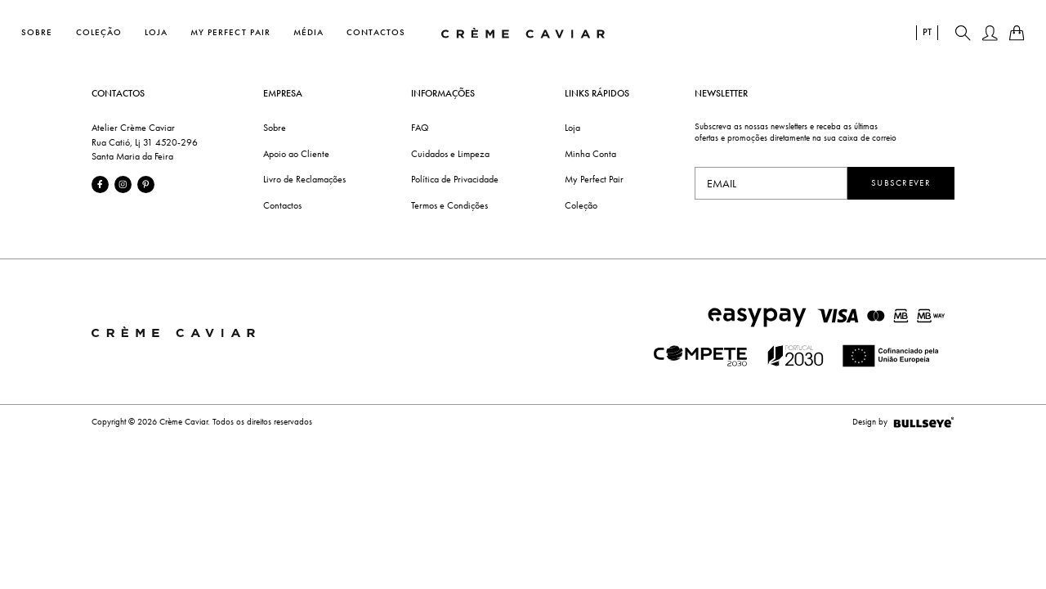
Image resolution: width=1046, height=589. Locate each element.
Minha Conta (590, 153)
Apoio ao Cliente (296, 153)
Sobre (36, 31)
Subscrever (901, 183)
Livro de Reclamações (304, 179)
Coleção (99, 31)
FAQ (420, 127)
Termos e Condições (449, 205)
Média (308, 31)
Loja (156, 31)
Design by (903, 422)
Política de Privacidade (454, 179)
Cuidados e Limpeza (450, 153)
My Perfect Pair (230, 31)
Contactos (375, 31)
